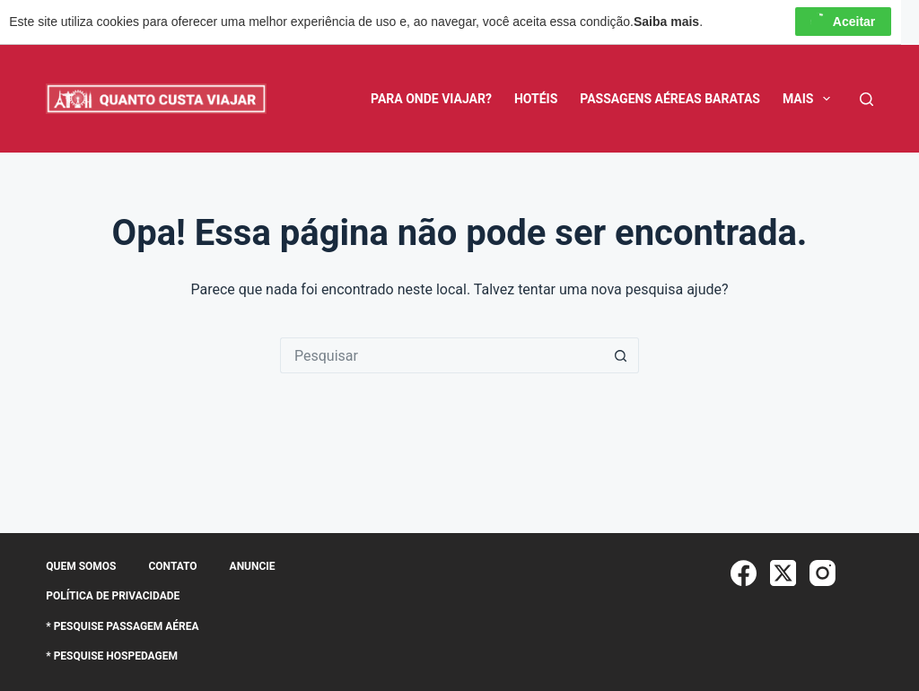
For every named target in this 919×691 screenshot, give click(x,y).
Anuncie (253, 566)
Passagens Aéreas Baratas (670, 99)
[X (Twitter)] (783, 573)
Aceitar (843, 21)
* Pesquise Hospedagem (112, 656)
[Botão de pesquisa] (621, 355)
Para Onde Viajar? (431, 99)
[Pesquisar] (866, 99)
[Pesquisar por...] (441, 355)
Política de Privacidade (112, 596)
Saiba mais (666, 21)
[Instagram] (823, 573)
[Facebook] (744, 573)
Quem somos (81, 566)
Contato (172, 566)
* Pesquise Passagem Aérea (122, 626)
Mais (810, 98)
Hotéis (535, 99)
